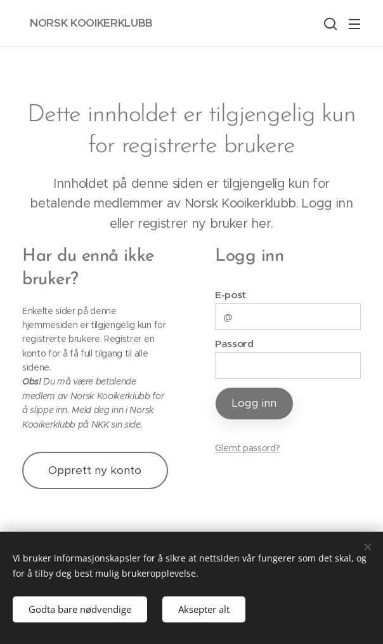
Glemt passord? (247, 448)
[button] (329, 23)
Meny (354, 24)
